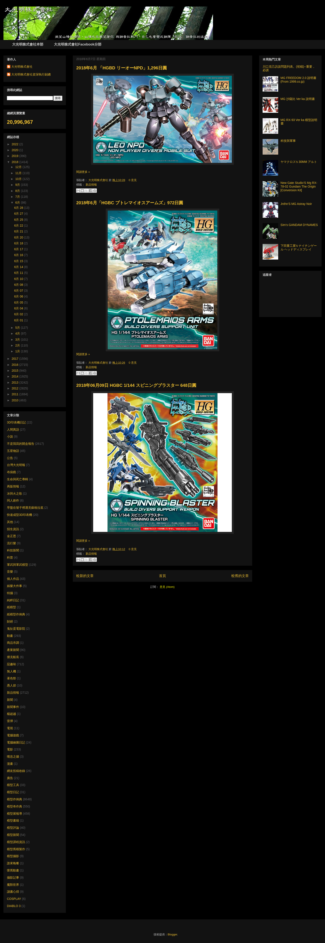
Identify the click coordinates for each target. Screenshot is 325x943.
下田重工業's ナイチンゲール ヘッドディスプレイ (299, 247)
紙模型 (11, 607)
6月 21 (19, 231)
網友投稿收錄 (16, 771)
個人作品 (13, 578)
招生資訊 (13, 529)
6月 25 (19, 219)
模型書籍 (13, 820)
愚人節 (11, 685)
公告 (10, 458)
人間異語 (13, 429)
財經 (10, 621)
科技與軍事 (288, 140)
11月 (18, 173)
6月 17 (19, 249)
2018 (15, 162)
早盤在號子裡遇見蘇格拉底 (25, 507)
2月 (18, 345)
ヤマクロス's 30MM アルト (299, 161)
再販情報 (13, 486)
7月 (18, 196)
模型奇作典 (14, 806)
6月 (18, 202)
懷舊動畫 (13, 870)
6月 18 (19, 243)
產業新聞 (13, 650)
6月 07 (19, 290)
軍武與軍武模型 (17, 564)
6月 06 (19, 296)
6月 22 (19, 225)
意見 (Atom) (167, 586)
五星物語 (13, 451)
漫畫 (10, 763)
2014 (15, 376)
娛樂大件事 (14, 586)
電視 (10, 728)
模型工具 (13, 785)
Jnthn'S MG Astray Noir (296, 204)
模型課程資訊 (16, 842)
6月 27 (19, 213)
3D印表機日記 (16, 422)
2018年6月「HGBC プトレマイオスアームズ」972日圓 (129, 202)
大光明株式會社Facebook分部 (77, 44)
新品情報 (91, 184)
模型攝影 (13, 856)
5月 (18, 327)
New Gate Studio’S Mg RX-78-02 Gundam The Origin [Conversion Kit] (299, 186)
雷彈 (10, 721)
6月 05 (19, 302)
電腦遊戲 (13, 735)
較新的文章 (85, 576)
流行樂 (11, 543)
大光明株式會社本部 (27, 44)
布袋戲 (11, 472)
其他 (10, 522)
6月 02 (19, 314)
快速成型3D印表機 (19, 514)
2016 (15, 364)
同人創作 (13, 500)
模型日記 (13, 792)
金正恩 (11, 536)
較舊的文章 (240, 576)
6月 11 (19, 273)
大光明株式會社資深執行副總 (31, 74)
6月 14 (19, 267)
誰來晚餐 (13, 863)
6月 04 (19, 308)
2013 (15, 382)
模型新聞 (13, 835)
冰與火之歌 (14, 493)
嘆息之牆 (13, 756)
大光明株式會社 (98, 180)
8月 (18, 191)
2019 (15, 156)
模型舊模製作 (16, 849)
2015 (15, 370)
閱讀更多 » (83, 171)
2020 (15, 150)
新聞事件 (13, 707)
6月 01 (19, 320)
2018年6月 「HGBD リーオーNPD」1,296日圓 (121, 67)
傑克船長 (13, 657)
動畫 (10, 635)
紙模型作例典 (16, 614)
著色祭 (11, 678)
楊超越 (11, 714)
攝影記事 (13, 877)
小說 (10, 436)
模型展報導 (14, 813)
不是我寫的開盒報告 (20, 443)
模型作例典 (14, 799)
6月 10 (19, 279)
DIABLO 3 (14, 906)
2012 (15, 388)
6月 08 (19, 284)
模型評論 (13, 827)
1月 (18, 351)
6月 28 (19, 207)
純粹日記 (13, 600)
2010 (15, 400)
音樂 (10, 571)
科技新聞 (13, 550)
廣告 (10, 778)
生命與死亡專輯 (17, 479)
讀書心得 (13, 891)
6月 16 (19, 255)
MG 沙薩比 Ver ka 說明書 (298, 99)
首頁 (162, 576)
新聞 (10, 699)
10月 (18, 179)
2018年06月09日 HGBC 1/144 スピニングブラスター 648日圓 (136, 385)
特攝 (10, 593)
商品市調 (13, 642)
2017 (15, 358)
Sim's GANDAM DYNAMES (299, 225)
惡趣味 (11, 664)
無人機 (11, 671)
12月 (18, 167)
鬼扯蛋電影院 (16, 628)
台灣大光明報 (16, 465)
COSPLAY (14, 899)
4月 (18, 333)
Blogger (172, 934)
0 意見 (133, 180)
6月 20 (19, 237)
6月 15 (19, 261)
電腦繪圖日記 (16, 742)
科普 (10, 557)
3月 (18, 339)
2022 (15, 144)
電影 (10, 749)
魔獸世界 (13, 884)
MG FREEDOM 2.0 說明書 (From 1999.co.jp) (299, 79)
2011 (15, 394)
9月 (18, 184)
